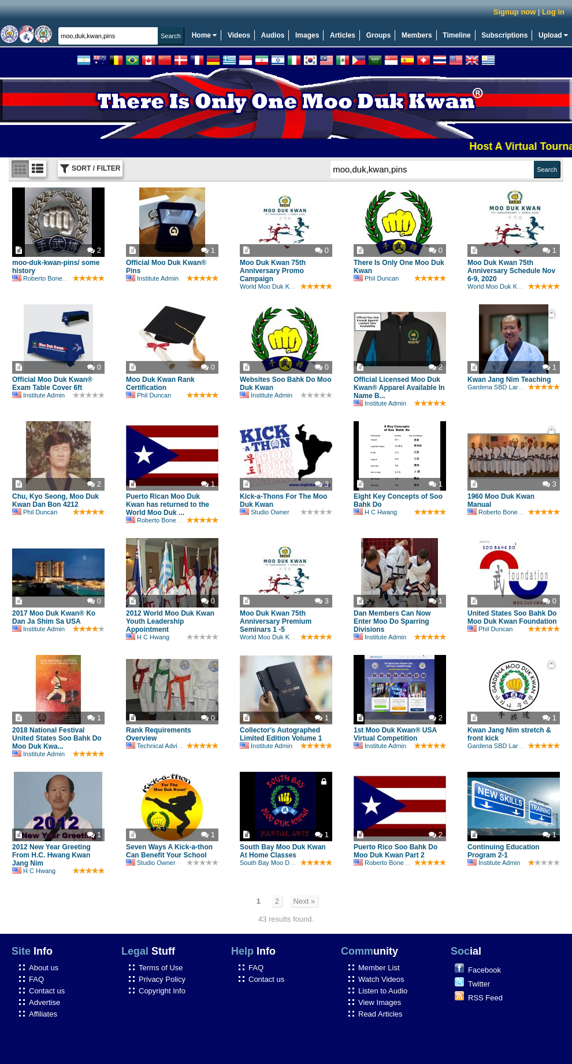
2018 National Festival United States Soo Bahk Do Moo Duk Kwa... (57, 738)
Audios (273, 35)
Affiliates (43, 1014)
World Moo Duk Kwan (270, 286)
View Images (379, 1002)
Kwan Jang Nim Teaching (509, 379)
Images (307, 35)
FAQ (36, 979)
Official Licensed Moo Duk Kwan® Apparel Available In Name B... (399, 387)
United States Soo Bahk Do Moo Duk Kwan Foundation (512, 617)
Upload (553, 35)
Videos (239, 35)
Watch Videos (381, 979)
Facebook (484, 970)
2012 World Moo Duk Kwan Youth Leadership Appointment (170, 621)
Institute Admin (152, 278)
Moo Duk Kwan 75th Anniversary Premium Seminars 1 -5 (275, 621)
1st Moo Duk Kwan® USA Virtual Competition (395, 734)
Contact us (47, 990)
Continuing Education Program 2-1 (503, 851)
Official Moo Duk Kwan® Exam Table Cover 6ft (52, 383)
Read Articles (380, 1014)
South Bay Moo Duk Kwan (277, 862)
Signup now (514, 12)
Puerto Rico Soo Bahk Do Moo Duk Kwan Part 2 (395, 851)
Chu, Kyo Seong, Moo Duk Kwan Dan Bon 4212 (55, 500)
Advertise (44, 1002)
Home (204, 35)
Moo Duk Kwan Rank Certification (160, 383)
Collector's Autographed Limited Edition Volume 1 (281, 734)
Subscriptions (504, 35)
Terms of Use (161, 967)
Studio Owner (264, 512)
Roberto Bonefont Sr (46, 278)
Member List (379, 967)
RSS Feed (485, 997)
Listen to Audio (382, 990)
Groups (378, 35)
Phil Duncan (376, 278)
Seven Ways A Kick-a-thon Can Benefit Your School (169, 851)
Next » (304, 901)
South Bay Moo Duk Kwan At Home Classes (283, 851)
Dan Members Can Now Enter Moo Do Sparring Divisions (392, 621)
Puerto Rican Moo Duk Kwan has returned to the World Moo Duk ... (167, 504)
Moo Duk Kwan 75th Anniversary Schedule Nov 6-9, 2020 (511, 271)
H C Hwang (375, 512)
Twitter (479, 984)
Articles (342, 35)
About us (43, 967)
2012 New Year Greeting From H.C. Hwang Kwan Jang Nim (51, 855)
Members (417, 35)
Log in (553, 12)
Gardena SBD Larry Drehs (504, 387)
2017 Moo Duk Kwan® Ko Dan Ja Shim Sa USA (53, 617)
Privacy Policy (162, 979)
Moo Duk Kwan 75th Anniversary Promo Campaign (273, 271)
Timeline (456, 35)
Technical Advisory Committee (174, 745)
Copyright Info (162, 990)
